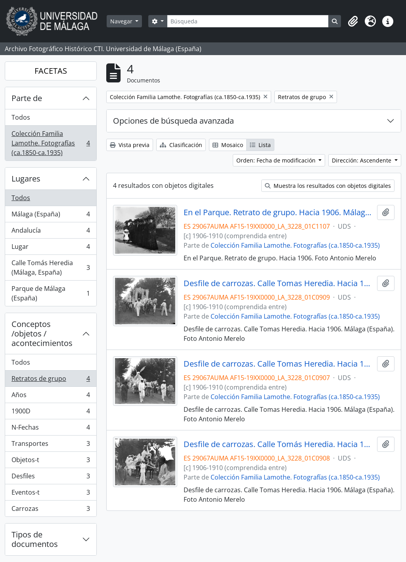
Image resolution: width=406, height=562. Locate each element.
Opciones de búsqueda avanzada (173, 120)
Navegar (122, 21)
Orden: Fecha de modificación (276, 160)
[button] (353, 21)
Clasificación (181, 145)
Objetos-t (50, 461)
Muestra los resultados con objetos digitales (328, 185)
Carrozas (50, 510)
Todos (20, 117)
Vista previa (129, 145)
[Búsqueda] (248, 21)
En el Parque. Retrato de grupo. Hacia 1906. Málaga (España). (279, 212)
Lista (260, 145)
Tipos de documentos (34, 539)
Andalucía (50, 232)
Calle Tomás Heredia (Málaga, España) (50, 267)
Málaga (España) (50, 215)
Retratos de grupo (50, 380)
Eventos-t (50, 494)
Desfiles (50, 477)
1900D (50, 412)
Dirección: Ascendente (362, 160)
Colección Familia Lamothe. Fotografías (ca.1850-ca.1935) (50, 143)
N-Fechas (50, 429)
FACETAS (50, 70)
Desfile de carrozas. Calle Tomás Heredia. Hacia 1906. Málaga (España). (279, 444)
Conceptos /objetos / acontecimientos (42, 333)
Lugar (50, 248)
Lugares (25, 178)
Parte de (26, 98)
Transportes (50, 445)
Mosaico (228, 145)
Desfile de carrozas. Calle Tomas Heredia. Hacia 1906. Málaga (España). (279, 283)
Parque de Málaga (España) (50, 293)
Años (50, 396)
